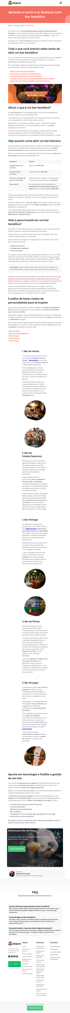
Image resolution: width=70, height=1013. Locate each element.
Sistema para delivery (40, 952)
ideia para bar (31, 529)
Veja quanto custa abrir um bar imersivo (25, 74)
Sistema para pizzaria (40, 961)
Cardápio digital (55, 946)
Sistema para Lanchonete (40, 976)
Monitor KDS (54, 954)
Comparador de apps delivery (55, 958)
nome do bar (27, 729)
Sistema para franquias (40, 956)
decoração (33, 360)
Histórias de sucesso (26, 950)
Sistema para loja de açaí (41, 990)
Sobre (24, 946)
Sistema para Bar (35, 1008)
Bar (22, 25)
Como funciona (27, 956)
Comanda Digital (55, 952)
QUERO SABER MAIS (17, 849)
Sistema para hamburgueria (40, 965)
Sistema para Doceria (40, 981)
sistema (16, 25)
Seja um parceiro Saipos (27, 970)
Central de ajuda (27, 966)
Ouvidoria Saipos (27, 973)
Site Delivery (54, 949)
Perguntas (25, 964)
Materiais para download (26, 960)
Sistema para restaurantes (40, 947)
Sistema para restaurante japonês (40, 971)
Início (10, 25)
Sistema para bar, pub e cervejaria (41, 994)
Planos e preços (27, 954)
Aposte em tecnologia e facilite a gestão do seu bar (30, 81)
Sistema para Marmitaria (40, 985)
